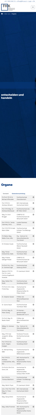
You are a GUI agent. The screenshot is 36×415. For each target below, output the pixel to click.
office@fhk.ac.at (22, 1)
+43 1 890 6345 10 (9, 1)
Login (29, 1)
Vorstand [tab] (6, 193)
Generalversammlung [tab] (18, 193)
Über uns (7, 14)
